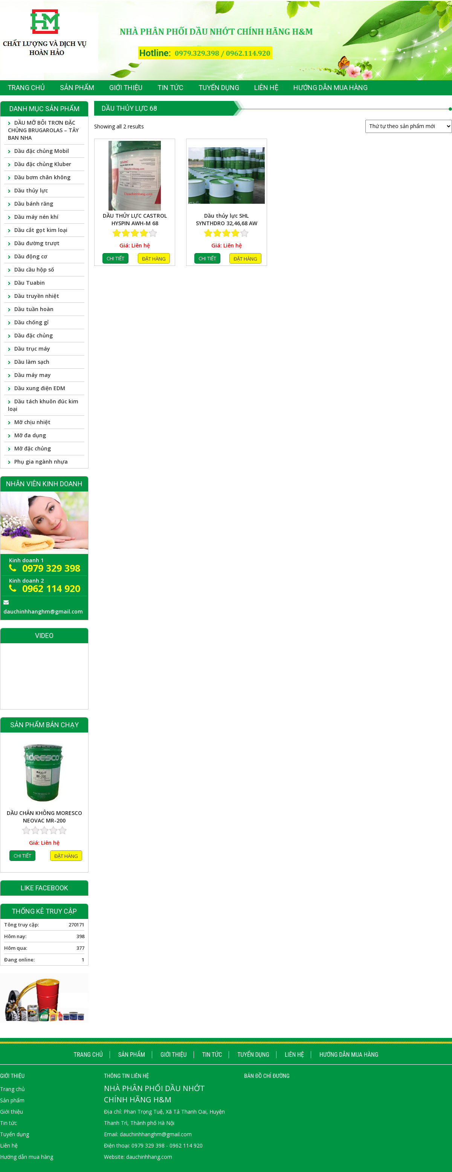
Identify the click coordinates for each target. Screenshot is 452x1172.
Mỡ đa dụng (30, 435)
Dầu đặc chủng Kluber (42, 164)
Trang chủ (88, 1054)
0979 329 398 (51, 568)
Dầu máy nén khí (36, 216)
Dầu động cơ (30, 256)
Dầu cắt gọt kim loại (40, 229)
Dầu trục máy (32, 348)
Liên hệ (294, 1054)
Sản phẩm (131, 1054)
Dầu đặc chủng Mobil (41, 150)
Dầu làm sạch (31, 361)
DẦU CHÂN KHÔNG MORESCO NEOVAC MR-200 (44, 820)
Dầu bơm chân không (42, 177)
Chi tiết (115, 258)
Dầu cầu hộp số (34, 269)
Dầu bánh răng (33, 203)
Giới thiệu (173, 1054)
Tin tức (212, 1054)
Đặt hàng (154, 258)
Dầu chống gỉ (31, 322)
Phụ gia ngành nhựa (41, 461)
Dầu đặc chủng (33, 335)
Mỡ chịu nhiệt (32, 422)
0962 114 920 (51, 588)
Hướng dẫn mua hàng (348, 1054)
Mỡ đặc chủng (32, 448)
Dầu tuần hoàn (33, 309)
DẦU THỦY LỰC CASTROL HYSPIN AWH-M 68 (135, 219)
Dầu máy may (32, 374)
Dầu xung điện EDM (39, 388)
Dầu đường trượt (37, 243)
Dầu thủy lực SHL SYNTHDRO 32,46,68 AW (226, 219)
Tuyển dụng (253, 1054)
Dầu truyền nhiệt (36, 295)
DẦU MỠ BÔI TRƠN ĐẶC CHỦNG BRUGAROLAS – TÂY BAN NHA (43, 130)
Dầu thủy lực (31, 190)
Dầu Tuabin (29, 282)
